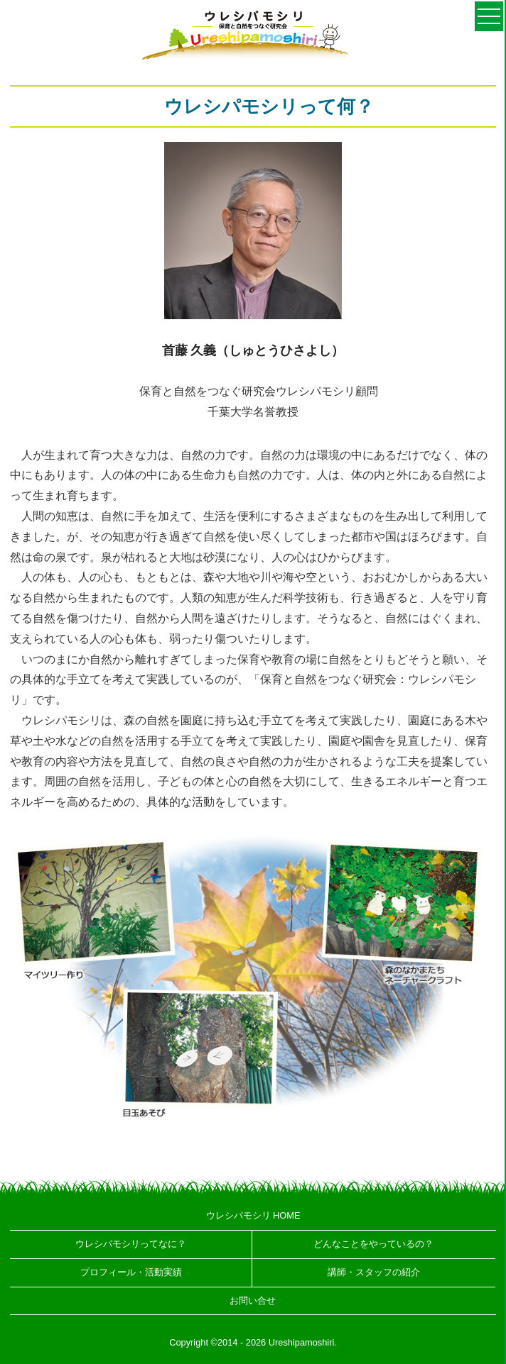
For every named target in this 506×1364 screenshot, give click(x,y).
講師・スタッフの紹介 (374, 1272)
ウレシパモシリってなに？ (130, 1243)
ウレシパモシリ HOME (253, 1215)
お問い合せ (253, 1300)
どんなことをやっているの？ (373, 1243)
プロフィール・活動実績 (131, 1272)
